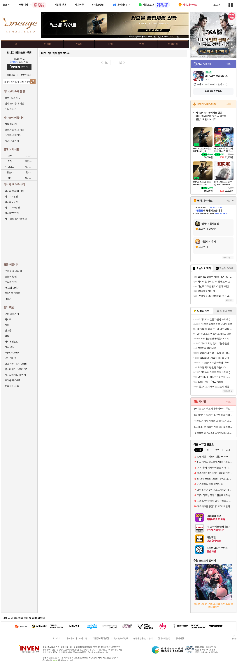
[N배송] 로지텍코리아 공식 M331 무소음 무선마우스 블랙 (214, 408)
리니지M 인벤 (12, 202)
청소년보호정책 (121, 638)
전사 (28, 172)
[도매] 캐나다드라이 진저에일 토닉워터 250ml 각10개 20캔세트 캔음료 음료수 (214, 414)
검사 (10, 177)
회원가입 (11, 75)
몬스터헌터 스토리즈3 (16, 369)
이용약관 (83, 638)
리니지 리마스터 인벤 (19, 52)
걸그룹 (8, 330)
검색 (32, 81)
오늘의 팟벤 (11, 282)
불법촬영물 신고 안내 (142, 638)
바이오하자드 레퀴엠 (15, 375)
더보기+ (230, 64)
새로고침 (227, 258)
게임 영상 (9, 347)
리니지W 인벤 (12, 213)
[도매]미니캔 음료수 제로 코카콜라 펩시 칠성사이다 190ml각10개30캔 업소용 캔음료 (214, 426)
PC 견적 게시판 (12, 293)
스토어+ (230, 104)
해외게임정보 (11, 341)
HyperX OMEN (12, 352)
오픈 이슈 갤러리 (13, 271)
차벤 (7, 325)
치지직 (8, 319)
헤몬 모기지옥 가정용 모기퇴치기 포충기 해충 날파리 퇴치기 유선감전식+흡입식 (214, 420)
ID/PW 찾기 (26, 75)
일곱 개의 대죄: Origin (16, 363)
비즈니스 (70, 638)
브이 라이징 (11, 358)
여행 (7, 336)
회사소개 (56, 638)
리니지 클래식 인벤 (14, 191)
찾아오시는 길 (164, 638)
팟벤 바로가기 (12, 314)
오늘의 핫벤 (11, 276)
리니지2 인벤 (11, 196)
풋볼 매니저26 (12, 386)
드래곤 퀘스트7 (12, 380)
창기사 (28, 177)
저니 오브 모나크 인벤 (16, 218)
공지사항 (180, 638)
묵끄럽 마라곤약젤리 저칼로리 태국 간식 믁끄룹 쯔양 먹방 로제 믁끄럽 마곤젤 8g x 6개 (214, 433)
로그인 (216, 4)
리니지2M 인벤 (12, 207)
